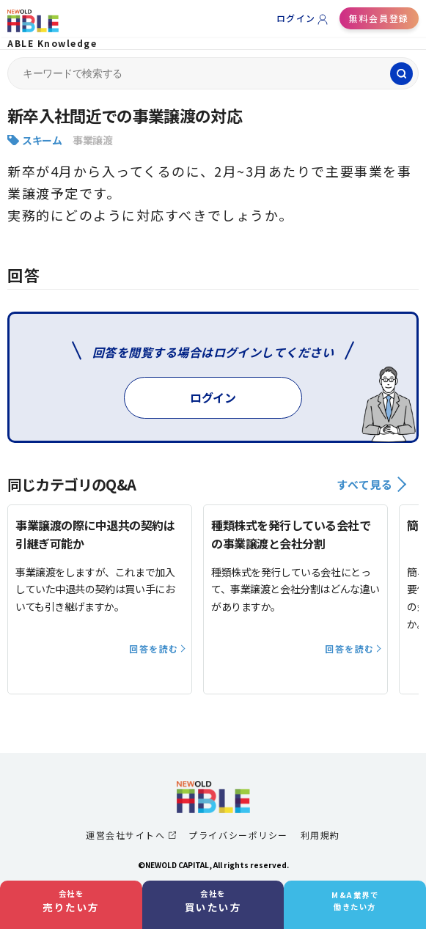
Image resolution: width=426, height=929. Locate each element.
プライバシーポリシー (237, 835)
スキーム (42, 140)
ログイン (296, 18)
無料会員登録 (378, 18)
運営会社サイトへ (131, 835)
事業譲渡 (92, 140)
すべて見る (371, 484)
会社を (71, 901)
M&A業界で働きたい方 (354, 900)
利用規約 (320, 835)
